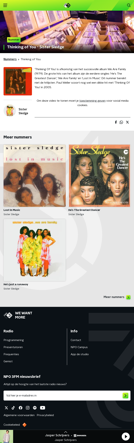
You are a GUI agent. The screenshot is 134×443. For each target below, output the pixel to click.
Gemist (8, 361)
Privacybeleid (45, 415)
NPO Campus (79, 347)
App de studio (80, 354)
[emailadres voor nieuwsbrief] (67, 396)
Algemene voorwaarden (19, 415)
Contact (76, 340)
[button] (125, 436)
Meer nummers (117, 297)
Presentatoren (13, 347)
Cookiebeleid (12, 424)
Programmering (14, 340)
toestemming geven (92, 100)
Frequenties (11, 354)
